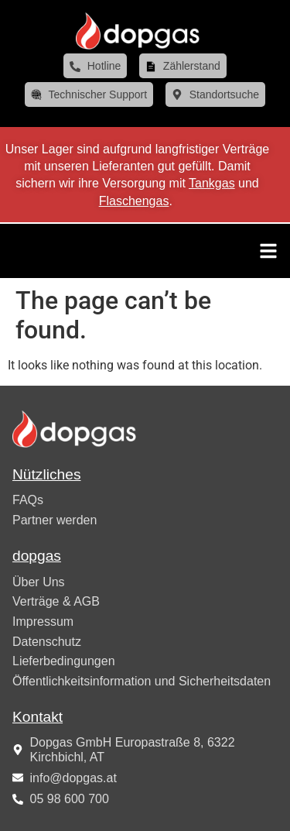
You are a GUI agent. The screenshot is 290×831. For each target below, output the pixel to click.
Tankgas (212, 183)
